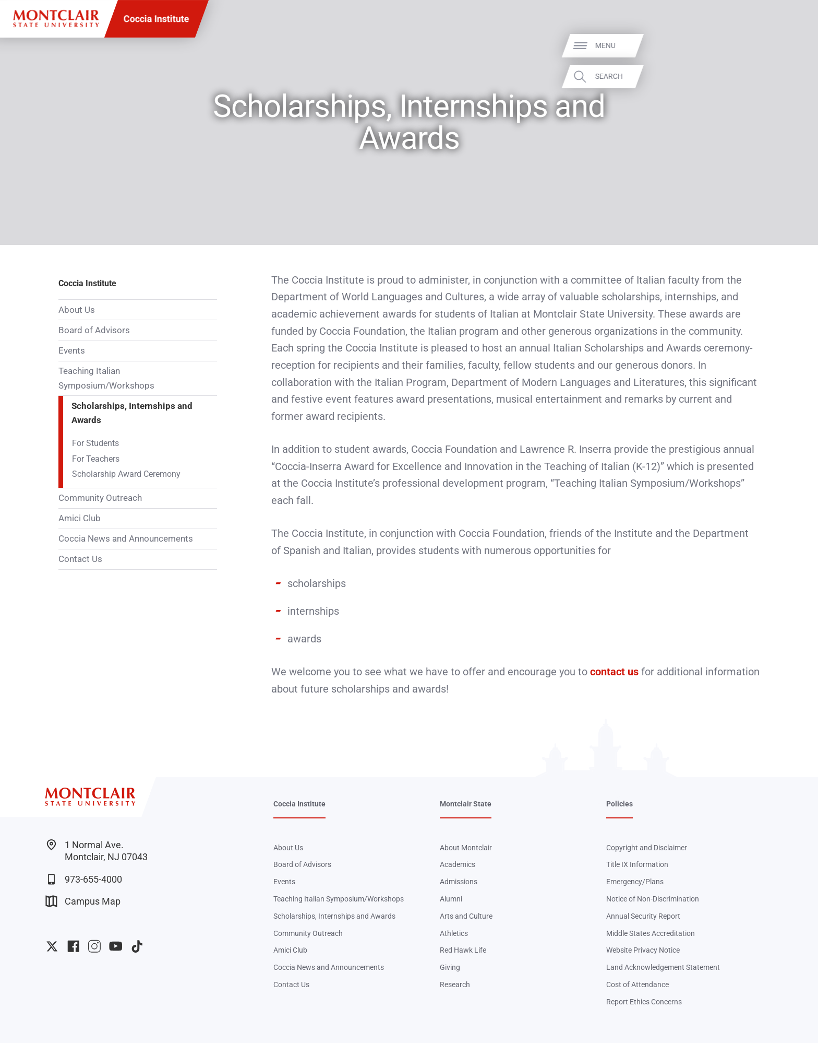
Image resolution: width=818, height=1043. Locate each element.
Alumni (451, 899)
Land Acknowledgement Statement (663, 967)
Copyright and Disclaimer (646, 847)
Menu (789, 45)
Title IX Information (637, 864)
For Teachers (95, 459)
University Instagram (94, 946)
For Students (95, 443)
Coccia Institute (156, 18)
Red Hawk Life (463, 950)
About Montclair (466, 847)
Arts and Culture (466, 916)
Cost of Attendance (637, 984)
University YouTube (115, 946)
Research (455, 984)
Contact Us (80, 559)
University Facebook (73, 946)
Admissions (458, 881)
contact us (614, 671)
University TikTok (136, 946)
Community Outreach (100, 498)
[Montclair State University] (56, 18)
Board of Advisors (94, 330)
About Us (76, 309)
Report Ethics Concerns (644, 1002)
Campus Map (83, 901)
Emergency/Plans (635, 881)
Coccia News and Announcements (125, 538)
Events (71, 350)
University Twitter (51, 946)
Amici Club (79, 518)
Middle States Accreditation (650, 933)
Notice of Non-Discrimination (652, 899)
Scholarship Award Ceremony (126, 474)
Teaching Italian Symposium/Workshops (106, 378)
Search (793, 76)
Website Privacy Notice (643, 950)
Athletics (454, 933)
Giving (450, 967)
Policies (619, 804)
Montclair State (465, 804)
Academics (457, 864)
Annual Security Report (643, 916)
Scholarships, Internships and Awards (132, 413)
